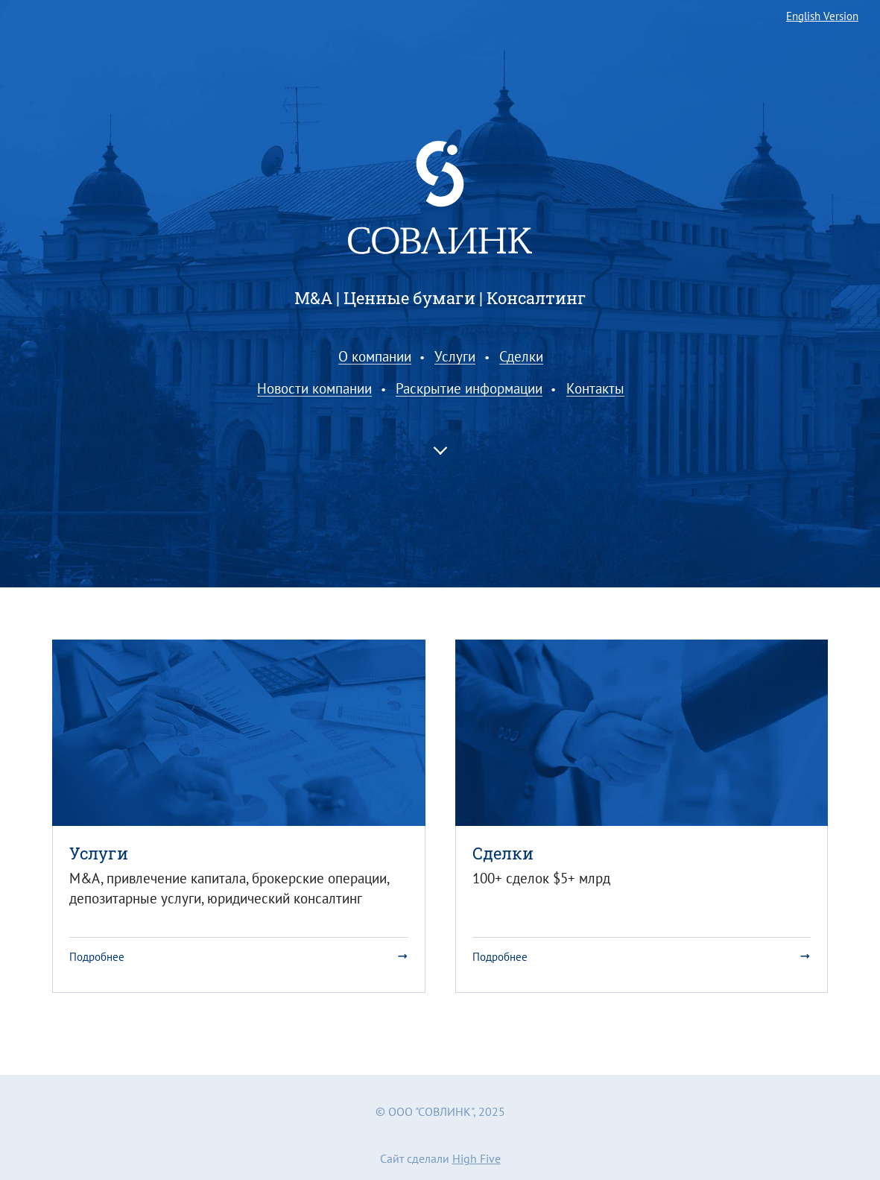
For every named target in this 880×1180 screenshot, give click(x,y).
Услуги (454, 357)
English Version (822, 16)
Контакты (595, 389)
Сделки (521, 357)
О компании (374, 357)
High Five (476, 1158)
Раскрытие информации (469, 389)
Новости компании (314, 389)
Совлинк (439, 198)
